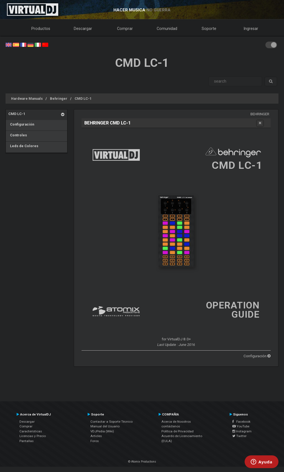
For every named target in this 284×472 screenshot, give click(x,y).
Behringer (58, 98)
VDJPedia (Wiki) (102, 431)
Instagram (242, 431)
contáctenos (170, 426)
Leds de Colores (23, 146)
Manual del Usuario (105, 426)
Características (30, 431)
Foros (94, 441)
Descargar (83, 28)
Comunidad (167, 28)
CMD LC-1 (83, 98)
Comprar (125, 28)
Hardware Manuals (27, 98)
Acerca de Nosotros (176, 421)
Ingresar (251, 28)
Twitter (239, 436)
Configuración (21, 124)
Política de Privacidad (177, 431)
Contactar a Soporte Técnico (111, 421)
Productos (40, 28)
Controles (17, 135)
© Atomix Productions (142, 461)
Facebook (241, 421)
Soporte (209, 28)
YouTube (240, 426)
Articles (96, 436)
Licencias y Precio (32, 436)
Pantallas (26, 441)
